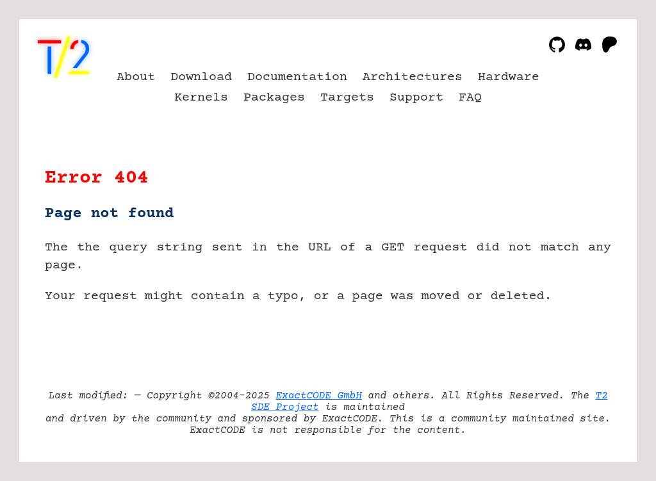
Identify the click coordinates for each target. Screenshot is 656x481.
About (136, 77)
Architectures (413, 77)
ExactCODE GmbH (318, 396)
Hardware (508, 77)
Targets (347, 97)
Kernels (201, 97)
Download (201, 77)
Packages (274, 97)
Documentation (297, 77)
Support (416, 97)
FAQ (470, 97)
